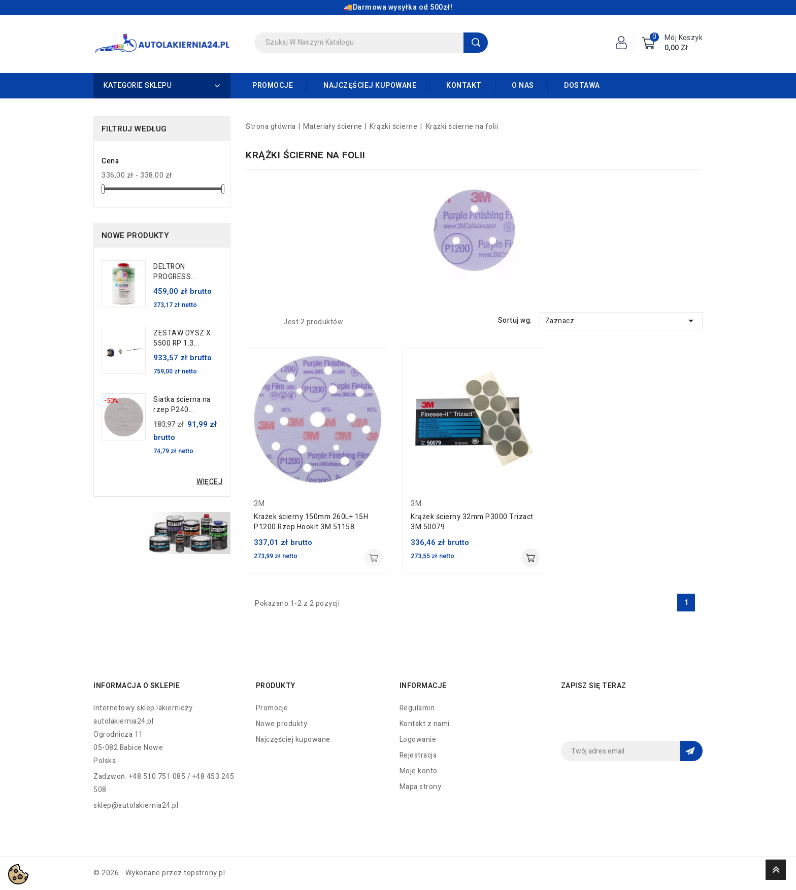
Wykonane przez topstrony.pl (175, 873)
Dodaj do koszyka (373, 558)
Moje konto (419, 771)
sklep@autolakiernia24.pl (135, 805)
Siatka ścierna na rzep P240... (182, 405)
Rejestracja (418, 755)
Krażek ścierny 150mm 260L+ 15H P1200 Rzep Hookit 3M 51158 (311, 522)
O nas (523, 85)
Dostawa (582, 85)
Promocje (272, 85)
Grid (252, 322)
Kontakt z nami (425, 723)
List (268, 322)
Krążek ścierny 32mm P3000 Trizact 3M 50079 (472, 522)
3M (259, 503)
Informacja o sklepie (136, 685)
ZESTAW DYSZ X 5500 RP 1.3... (182, 338)
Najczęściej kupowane (369, 85)
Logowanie (418, 739)
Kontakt (464, 85)
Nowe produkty (282, 723)
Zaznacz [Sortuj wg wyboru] (621, 321)
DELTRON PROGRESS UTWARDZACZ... (181, 272)
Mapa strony (421, 786)
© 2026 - (109, 873)
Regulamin (417, 708)
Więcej (209, 481)
